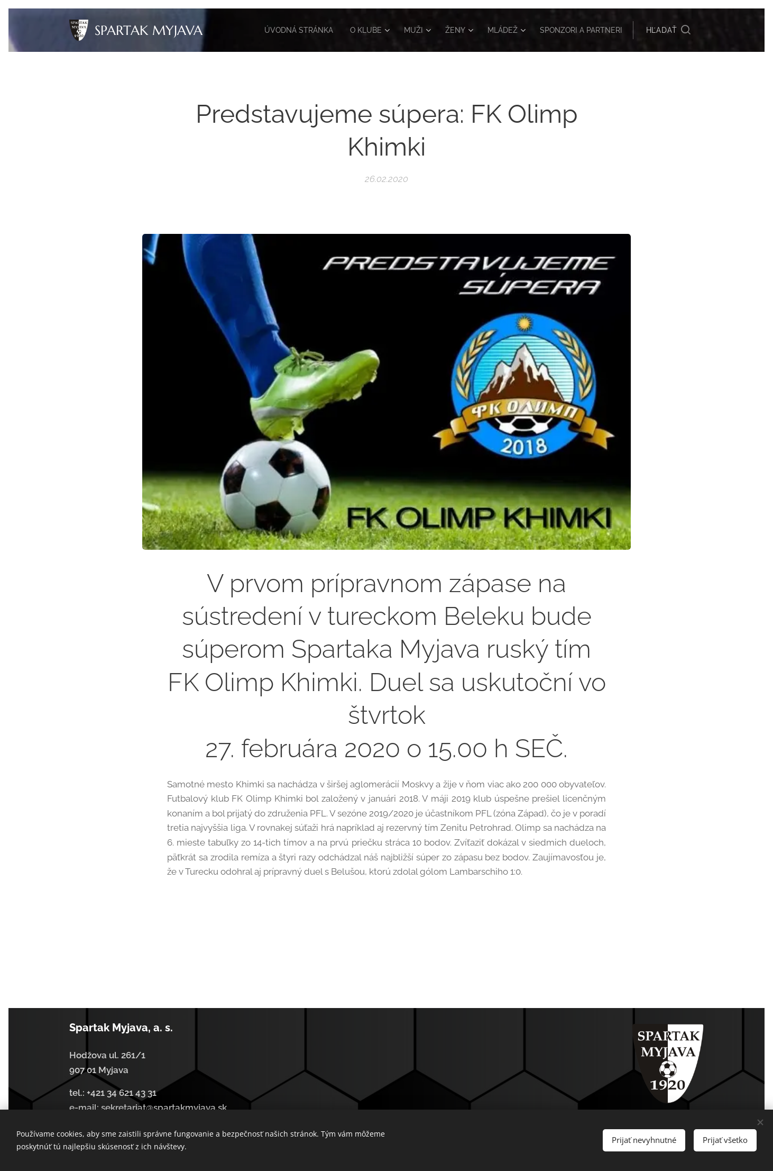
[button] (668, 30)
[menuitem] (342, 30)
